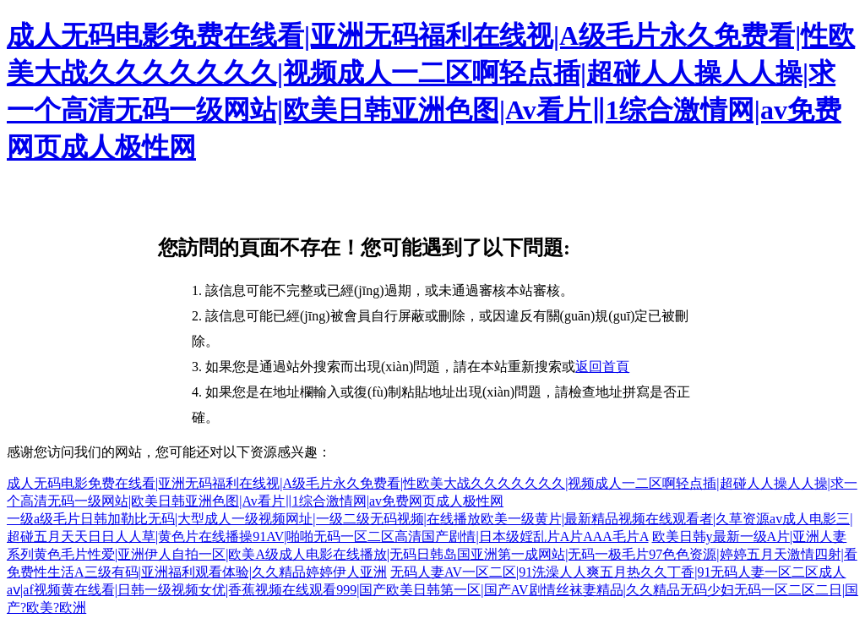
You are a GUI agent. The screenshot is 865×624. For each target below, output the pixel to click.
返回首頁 (602, 366)
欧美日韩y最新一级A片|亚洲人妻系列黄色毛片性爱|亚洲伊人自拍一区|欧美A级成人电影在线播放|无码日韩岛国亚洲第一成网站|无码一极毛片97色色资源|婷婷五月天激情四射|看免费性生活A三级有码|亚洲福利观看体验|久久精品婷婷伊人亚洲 (432, 554)
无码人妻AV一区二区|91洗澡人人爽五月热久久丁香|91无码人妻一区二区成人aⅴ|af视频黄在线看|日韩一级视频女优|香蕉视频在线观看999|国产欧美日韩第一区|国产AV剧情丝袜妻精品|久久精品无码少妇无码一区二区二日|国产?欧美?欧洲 (432, 590)
